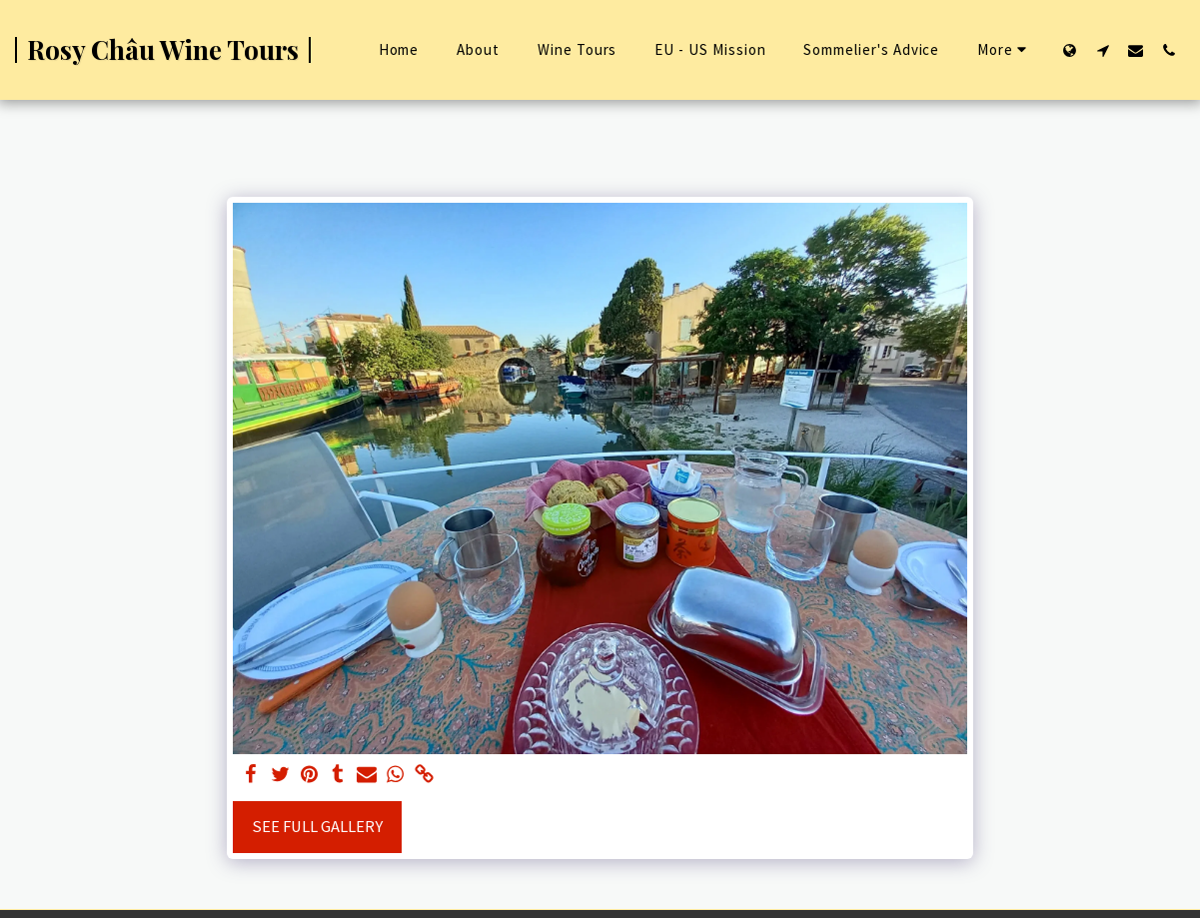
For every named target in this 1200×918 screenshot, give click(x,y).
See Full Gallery (317, 826)
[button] (1102, 50)
